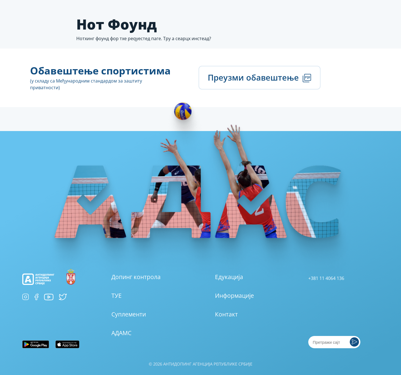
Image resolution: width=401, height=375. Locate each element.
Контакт (226, 314)
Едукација (229, 277)
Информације (234, 295)
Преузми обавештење (259, 77)
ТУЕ (116, 295)
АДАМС (121, 333)
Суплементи (128, 314)
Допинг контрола (136, 277)
